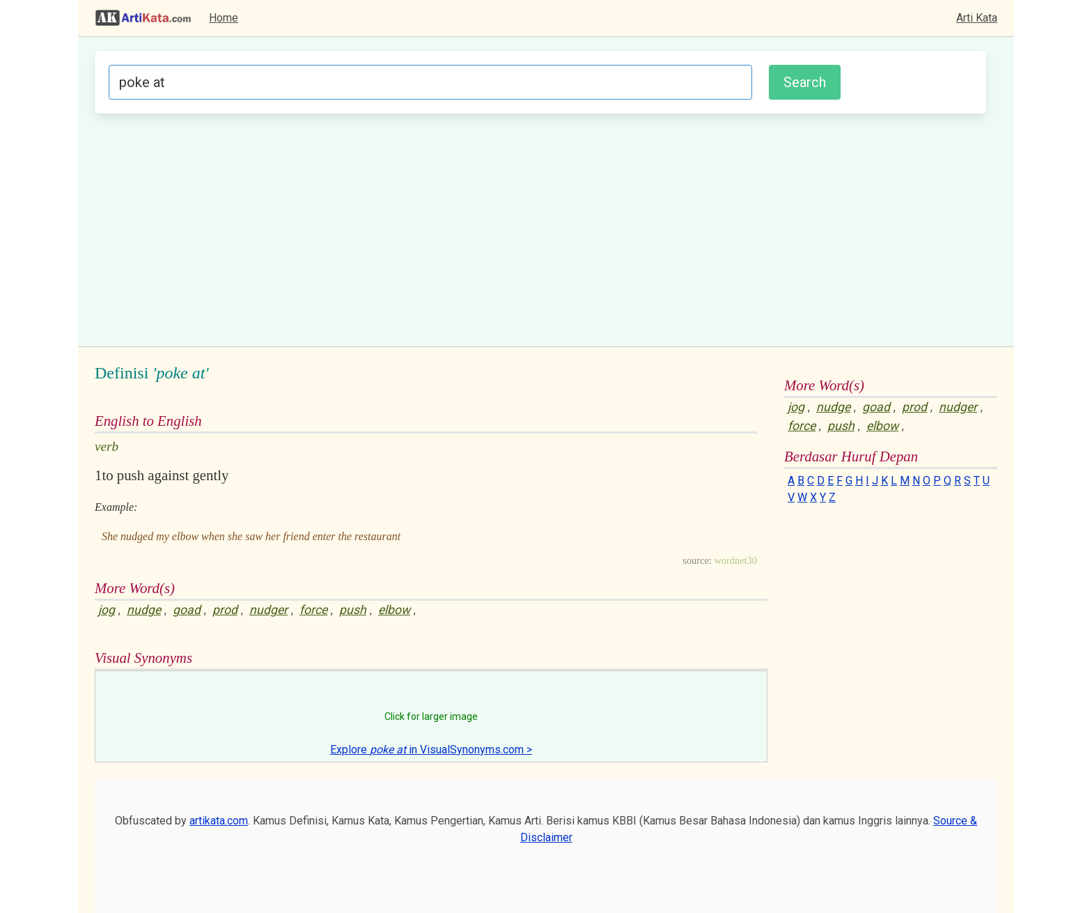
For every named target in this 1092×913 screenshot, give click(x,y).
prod (224, 610)
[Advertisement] (540, 227)
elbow (394, 610)
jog (106, 610)
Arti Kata (976, 17)
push (352, 610)
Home (223, 17)
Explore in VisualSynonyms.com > (431, 749)
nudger (268, 610)
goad (187, 610)
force (313, 610)
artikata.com (218, 820)
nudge (144, 610)
